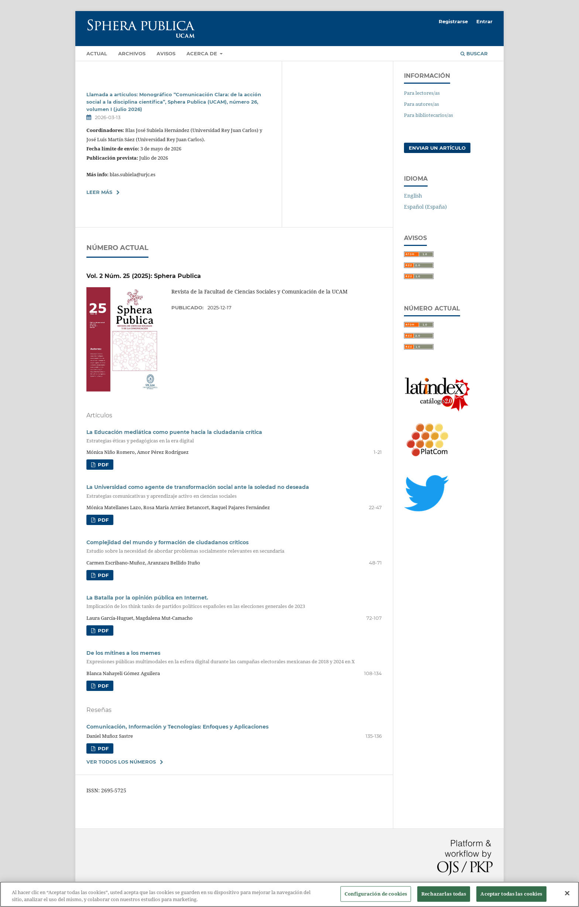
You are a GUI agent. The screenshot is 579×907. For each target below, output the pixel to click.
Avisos (166, 53)
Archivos (131, 53)
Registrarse (453, 21)
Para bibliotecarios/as (428, 115)
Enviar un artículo (437, 148)
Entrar (484, 21)
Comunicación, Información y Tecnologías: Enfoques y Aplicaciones (177, 726)
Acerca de (202, 53)
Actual (96, 53)
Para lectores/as (422, 93)
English (413, 195)
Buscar (474, 53)
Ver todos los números (121, 762)
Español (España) (425, 206)
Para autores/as (421, 104)
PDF (102, 465)
